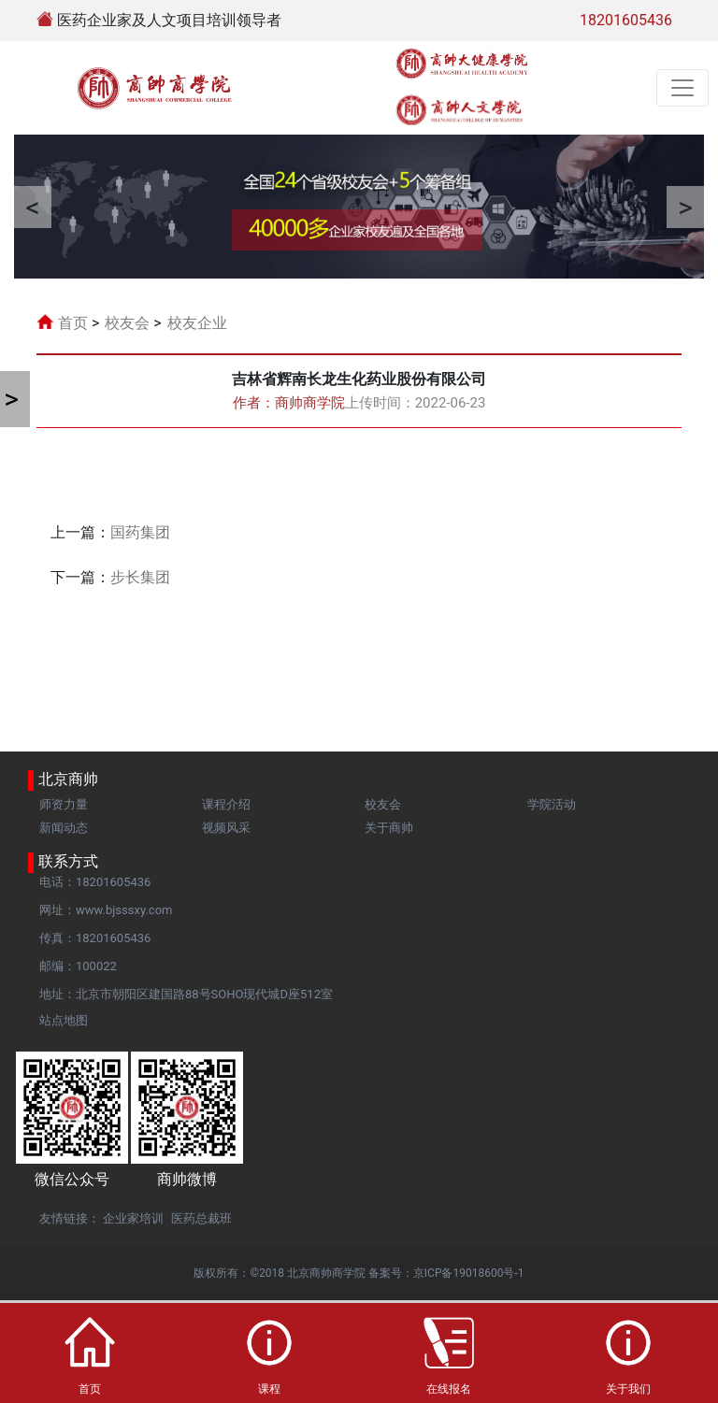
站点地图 (63, 1020)
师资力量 (63, 804)
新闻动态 (63, 828)
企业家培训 (133, 1218)
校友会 (127, 323)
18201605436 (626, 20)
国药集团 (140, 532)
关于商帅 (389, 828)
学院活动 (551, 804)
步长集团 (140, 577)
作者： (289, 402)
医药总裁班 (201, 1218)
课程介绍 (226, 804)
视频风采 (226, 828)
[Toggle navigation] (682, 88)
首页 (73, 323)
